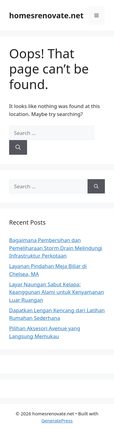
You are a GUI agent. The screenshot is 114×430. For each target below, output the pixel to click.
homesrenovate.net (46, 15)
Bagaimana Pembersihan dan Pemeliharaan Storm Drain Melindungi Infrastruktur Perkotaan (55, 248)
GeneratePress (57, 420)
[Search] (18, 147)
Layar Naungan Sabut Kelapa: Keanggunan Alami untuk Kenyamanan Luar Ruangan (56, 292)
